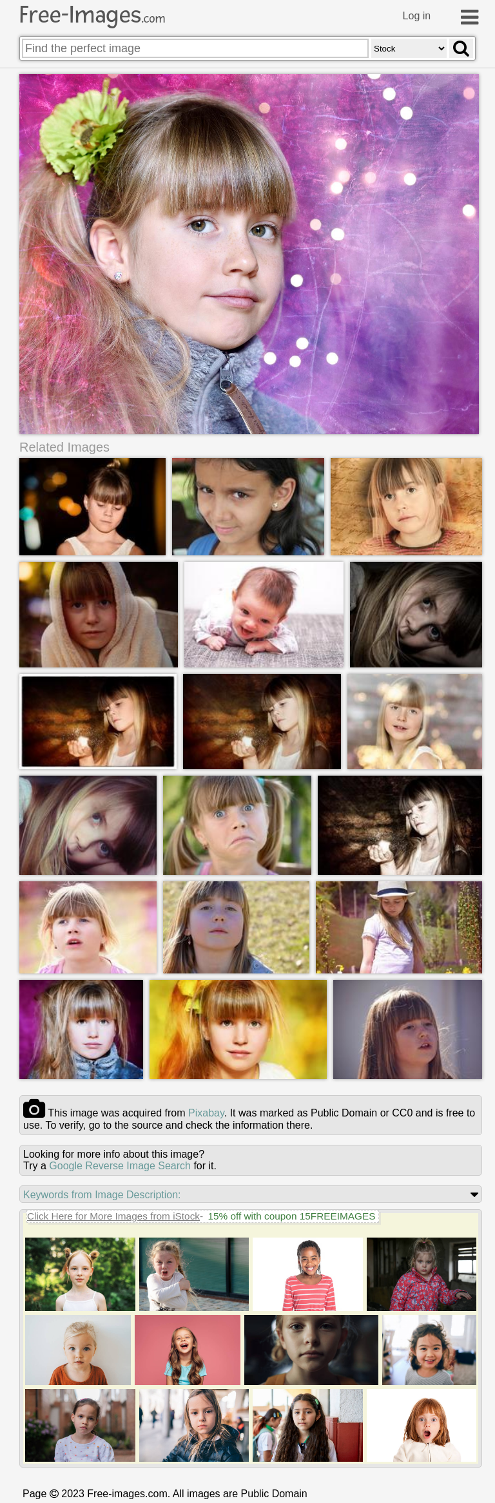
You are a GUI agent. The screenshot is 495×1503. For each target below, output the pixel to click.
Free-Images (92, 15)
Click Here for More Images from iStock (113, 1215)
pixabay (206, 1112)
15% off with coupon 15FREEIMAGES (291, 1215)
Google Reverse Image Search (120, 1165)
